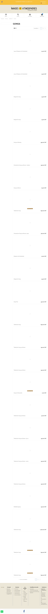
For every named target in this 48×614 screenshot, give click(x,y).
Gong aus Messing (17, 142)
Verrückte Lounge (25, 594)
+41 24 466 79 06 (28, 1)
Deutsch (44, 3)
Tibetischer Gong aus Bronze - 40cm (21, 461)
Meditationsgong (17, 506)
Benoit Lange (25, 597)
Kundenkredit (17, 591)
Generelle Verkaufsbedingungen (34, 590)
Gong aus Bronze (17, 187)
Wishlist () (43, 1)
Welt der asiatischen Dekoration (9, 590)
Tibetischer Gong (17, 210)
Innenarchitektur (18, 594)
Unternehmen (17, 593)
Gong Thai (16, 301)
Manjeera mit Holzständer (19, 256)
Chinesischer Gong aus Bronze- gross (21, 233)
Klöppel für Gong (17, 96)
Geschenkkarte (17, 590)
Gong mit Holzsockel (18, 392)
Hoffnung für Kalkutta (25, 600)
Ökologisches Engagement (9, 593)
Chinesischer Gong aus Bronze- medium (22, 165)
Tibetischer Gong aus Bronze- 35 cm (21, 438)
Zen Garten (25, 592)
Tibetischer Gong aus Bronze (19, 347)
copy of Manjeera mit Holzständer (20, 51)
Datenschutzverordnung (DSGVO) (34, 592)
